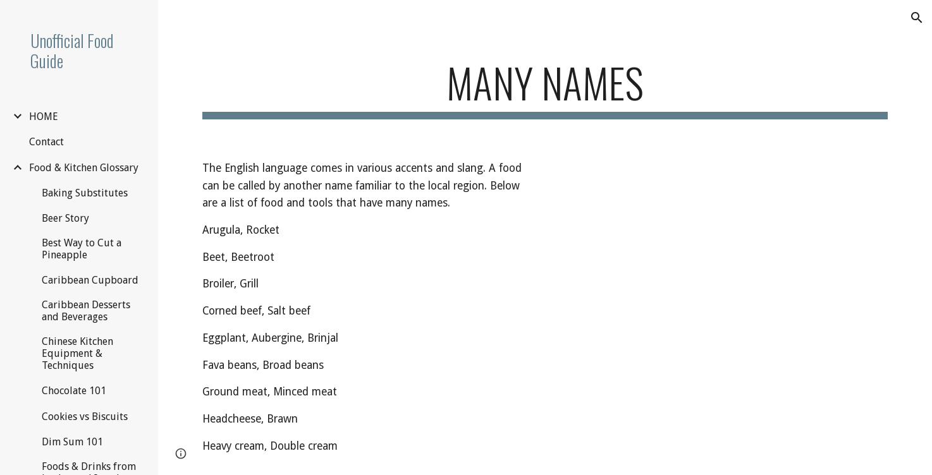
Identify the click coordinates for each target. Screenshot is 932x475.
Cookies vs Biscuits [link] (85, 417)
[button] (917, 18)
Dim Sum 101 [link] (72, 442)
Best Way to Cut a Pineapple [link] (81, 249)
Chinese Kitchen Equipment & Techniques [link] (77, 353)
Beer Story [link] (65, 218)
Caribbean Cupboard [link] (90, 280)
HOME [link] (43, 117)
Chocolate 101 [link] (74, 391)
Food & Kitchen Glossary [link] (83, 168)
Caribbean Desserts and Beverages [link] (86, 311)
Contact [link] (46, 142)
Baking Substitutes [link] (85, 193)
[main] (545, 88)
